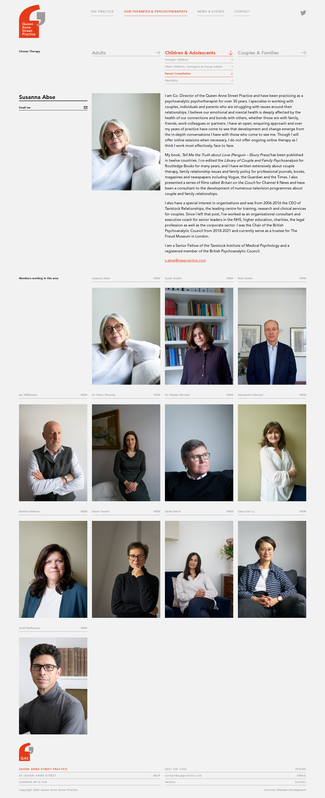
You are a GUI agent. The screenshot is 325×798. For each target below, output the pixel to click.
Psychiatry (171, 80)
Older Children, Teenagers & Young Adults (194, 66)
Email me (25, 107)
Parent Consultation (178, 73)
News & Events (211, 11)
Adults (99, 52)
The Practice (102, 11)
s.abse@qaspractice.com (185, 261)
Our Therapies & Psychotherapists (155, 11)
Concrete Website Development (285, 790)
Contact (242, 11)
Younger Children (176, 59)
